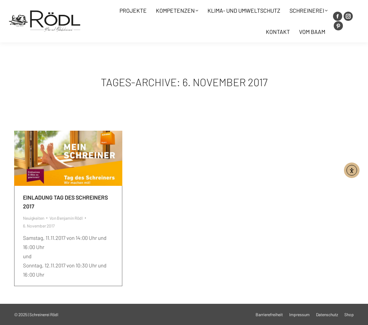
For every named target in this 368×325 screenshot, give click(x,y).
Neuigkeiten (33, 217)
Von (66, 217)
